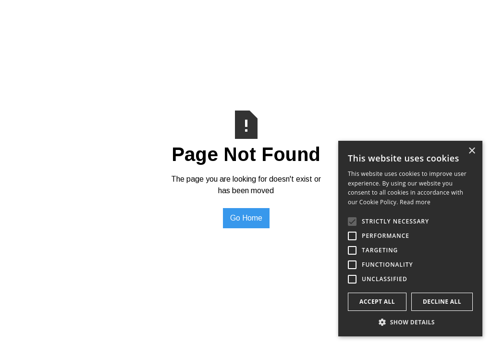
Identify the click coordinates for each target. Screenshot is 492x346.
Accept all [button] (377, 301)
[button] (410, 322)
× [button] (471, 151)
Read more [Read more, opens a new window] (415, 202)
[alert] (410, 238)
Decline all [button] (442, 301)
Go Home (246, 218)
